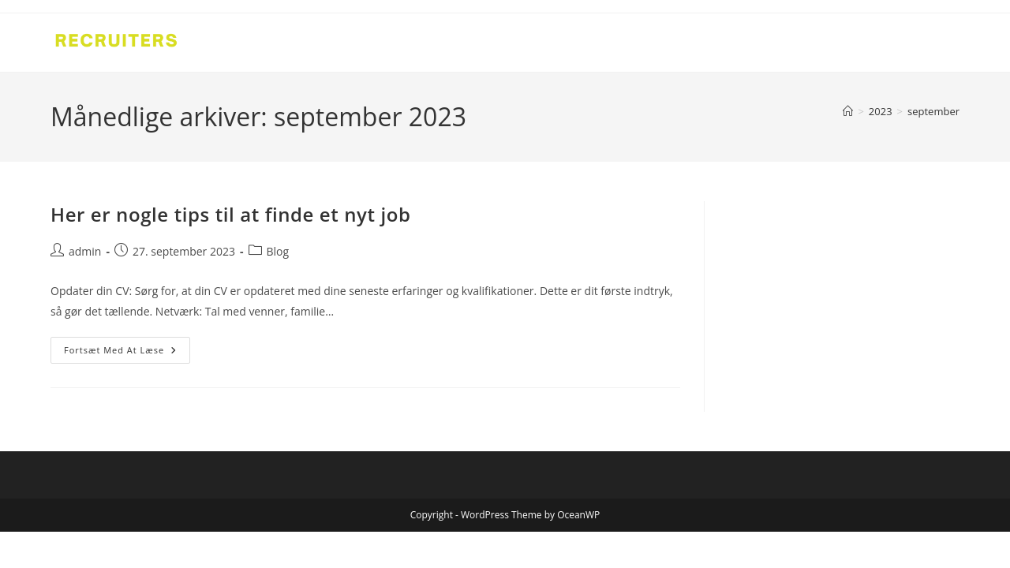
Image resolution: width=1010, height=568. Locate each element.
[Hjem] (848, 111)
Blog (278, 251)
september (933, 111)
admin (85, 251)
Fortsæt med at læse (127, 353)
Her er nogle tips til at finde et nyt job (230, 214)
